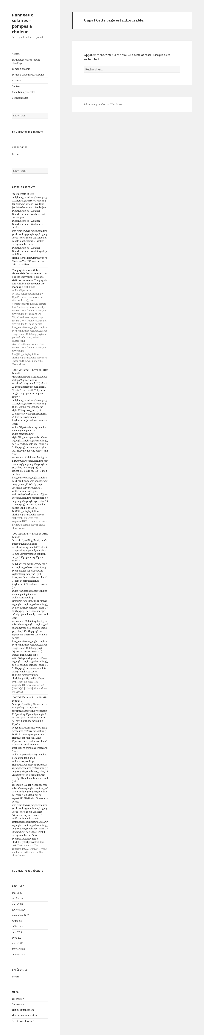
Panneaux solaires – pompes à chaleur (22, 23)
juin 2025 (17, 932)
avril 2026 (17, 898)
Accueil (16, 54)
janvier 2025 (19, 954)
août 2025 (17, 920)
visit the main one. (30, 273)
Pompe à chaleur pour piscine (28, 74)
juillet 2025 (18, 926)
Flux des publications (23, 1009)
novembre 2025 (20, 915)
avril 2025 (17, 937)
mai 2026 (17, 892)
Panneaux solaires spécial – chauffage (27, 61)
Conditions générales (23, 92)
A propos (16, 80)
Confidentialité (20, 97)
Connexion (18, 1004)
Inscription (18, 998)
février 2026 (19, 909)
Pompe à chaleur (21, 68)
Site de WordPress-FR (23, 1021)
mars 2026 (18, 904)
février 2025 (19, 949)
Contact (16, 86)
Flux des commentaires (24, 1015)
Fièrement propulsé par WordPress (103, 104)
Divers (15, 154)
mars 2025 (18, 943)
